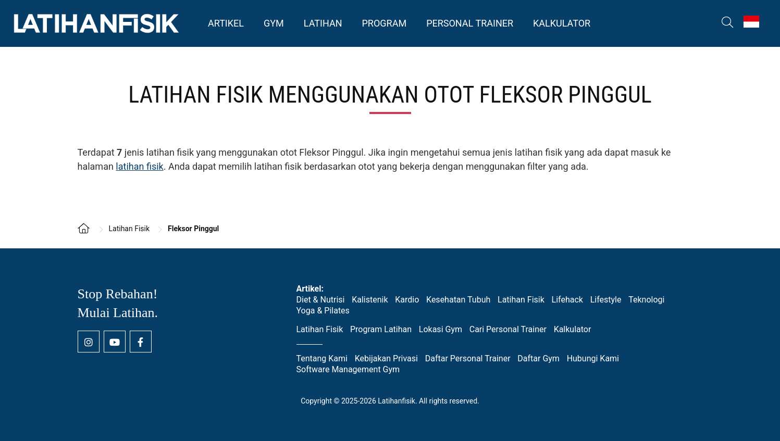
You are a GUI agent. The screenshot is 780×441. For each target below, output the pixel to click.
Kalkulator (561, 23)
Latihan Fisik (521, 300)
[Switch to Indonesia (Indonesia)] (751, 22)
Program (384, 23)
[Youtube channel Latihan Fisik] (115, 341)
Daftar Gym (538, 358)
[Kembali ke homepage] (88, 235)
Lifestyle (606, 300)
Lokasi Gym (440, 329)
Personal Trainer (469, 23)
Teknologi (646, 300)
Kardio (407, 300)
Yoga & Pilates (323, 311)
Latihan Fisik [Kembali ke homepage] (96, 23)
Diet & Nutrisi (320, 300)
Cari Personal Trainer (508, 329)
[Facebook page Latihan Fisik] (141, 341)
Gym (274, 23)
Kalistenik (370, 300)
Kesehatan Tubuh (458, 300)
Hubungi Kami (593, 358)
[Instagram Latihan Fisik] (89, 341)
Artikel (226, 23)
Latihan (323, 23)
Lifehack (567, 300)
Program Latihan (381, 329)
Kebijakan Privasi (386, 358)
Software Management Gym (348, 369)
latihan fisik (139, 166)
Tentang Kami (322, 358)
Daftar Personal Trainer (468, 358)
